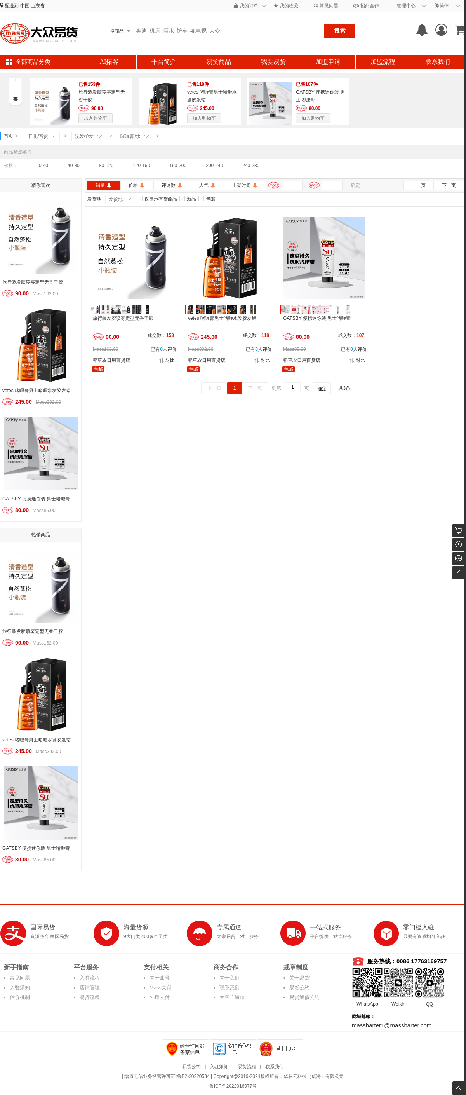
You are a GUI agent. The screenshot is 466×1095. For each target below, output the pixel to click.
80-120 (106, 165)
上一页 (419, 185)
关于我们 (229, 978)
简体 (442, 6)
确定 (355, 185)
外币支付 (160, 997)
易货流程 (90, 997)
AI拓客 (109, 61)
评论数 (172, 185)
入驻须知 (20, 987)
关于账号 (160, 978)
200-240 (214, 165)
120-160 (141, 165)
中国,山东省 (32, 6)
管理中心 (406, 6)
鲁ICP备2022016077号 (233, 1086)
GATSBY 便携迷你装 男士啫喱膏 (36, 499)
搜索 (340, 30)
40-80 (74, 165)
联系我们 (437, 61)
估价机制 (20, 997)
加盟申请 (328, 61)
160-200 (177, 165)
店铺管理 (90, 987)
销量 (104, 185)
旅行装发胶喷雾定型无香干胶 (32, 282)
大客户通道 (232, 997)
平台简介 (163, 61)
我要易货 (273, 61)
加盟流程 (382, 61)
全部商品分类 (33, 62)
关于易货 (299, 978)
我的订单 (246, 6)
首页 (8, 136)
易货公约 (299, 987)
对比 (167, 360)
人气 (207, 185)
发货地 (116, 199)
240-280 (250, 165)
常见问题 (326, 6)
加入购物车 (95, 118)
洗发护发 (84, 136)
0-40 (43, 165)
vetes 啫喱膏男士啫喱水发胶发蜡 (36, 390)
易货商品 (218, 61)
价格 (137, 185)
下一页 (449, 185)
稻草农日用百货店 (111, 360)
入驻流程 (90, 978)
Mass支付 (161, 987)
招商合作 (366, 6)
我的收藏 (286, 6)
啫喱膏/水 (130, 136)
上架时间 (245, 185)
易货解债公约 (304, 997)
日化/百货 (38, 136)
